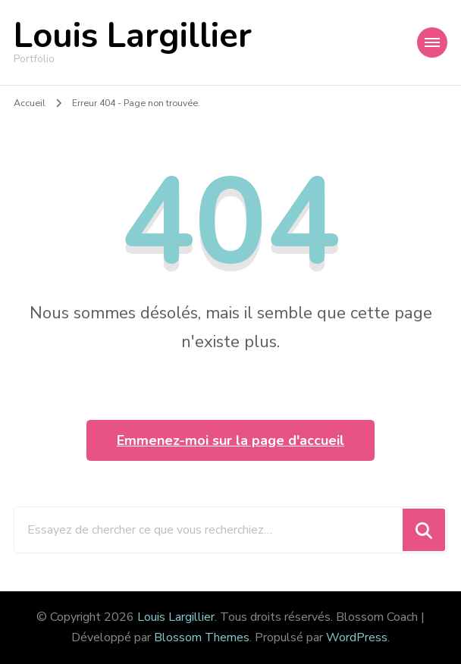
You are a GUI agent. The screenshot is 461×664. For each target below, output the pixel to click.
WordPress (356, 637)
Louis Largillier (133, 36)
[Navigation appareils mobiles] (432, 42)
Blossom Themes (201, 637)
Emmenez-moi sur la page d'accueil (230, 440)
